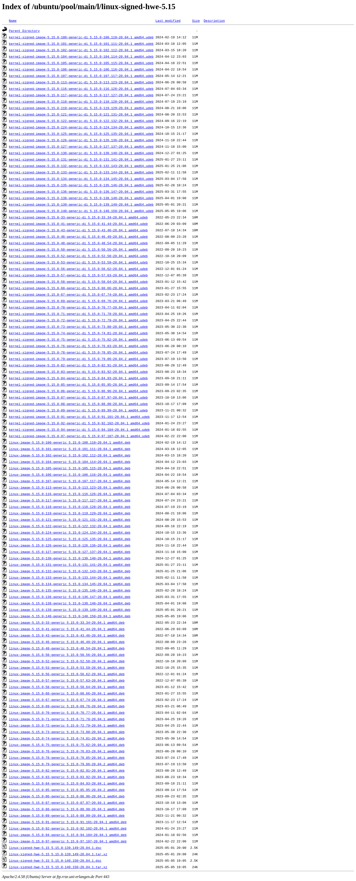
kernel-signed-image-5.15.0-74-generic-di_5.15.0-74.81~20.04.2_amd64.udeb (78, 333)
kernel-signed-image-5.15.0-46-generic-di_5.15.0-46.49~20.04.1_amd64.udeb (78, 236)
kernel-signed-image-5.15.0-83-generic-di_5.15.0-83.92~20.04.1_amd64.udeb (78, 371)
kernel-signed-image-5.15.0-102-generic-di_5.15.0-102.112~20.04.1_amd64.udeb (81, 50)
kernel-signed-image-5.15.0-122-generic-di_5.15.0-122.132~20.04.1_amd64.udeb (81, 121)
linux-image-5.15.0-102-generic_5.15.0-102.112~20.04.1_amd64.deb (69, 455)
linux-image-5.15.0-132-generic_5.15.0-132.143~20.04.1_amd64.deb (69, 571)
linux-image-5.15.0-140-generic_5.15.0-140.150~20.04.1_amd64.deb (69, 616)
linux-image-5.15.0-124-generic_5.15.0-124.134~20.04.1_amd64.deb (69, 532)
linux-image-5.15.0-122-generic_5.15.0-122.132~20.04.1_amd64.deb (69, 526)
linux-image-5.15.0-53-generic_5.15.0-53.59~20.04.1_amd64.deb (67, 667)
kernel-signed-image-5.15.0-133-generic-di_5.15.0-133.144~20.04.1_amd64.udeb (81, 172)
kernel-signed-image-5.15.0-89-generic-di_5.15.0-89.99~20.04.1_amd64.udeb (78, 410)
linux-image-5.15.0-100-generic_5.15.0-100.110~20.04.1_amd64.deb (69, 442)
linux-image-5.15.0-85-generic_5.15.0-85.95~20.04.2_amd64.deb (67, 789)
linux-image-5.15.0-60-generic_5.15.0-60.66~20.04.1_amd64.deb (67, 693)
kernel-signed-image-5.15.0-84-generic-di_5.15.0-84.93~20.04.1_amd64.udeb (78, 378)
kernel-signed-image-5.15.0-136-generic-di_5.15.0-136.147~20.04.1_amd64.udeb (81, 191)
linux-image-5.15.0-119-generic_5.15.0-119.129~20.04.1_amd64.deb (69, 513)
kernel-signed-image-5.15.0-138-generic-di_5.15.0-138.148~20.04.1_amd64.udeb (81, 198)
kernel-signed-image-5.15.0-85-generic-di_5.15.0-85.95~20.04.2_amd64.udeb (78, 384)
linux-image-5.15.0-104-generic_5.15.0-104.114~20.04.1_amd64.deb (69, 461)
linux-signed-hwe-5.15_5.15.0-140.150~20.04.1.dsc (55, 860)
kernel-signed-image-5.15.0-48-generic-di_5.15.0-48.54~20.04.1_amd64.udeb (78, 243)
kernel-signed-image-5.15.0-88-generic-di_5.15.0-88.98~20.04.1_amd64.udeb (78, 404)
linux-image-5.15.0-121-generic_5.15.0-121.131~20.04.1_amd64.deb (69, 519)
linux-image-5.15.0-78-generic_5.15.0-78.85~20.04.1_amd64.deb (67, 757)
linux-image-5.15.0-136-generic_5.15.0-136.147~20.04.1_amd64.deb (69, 597)
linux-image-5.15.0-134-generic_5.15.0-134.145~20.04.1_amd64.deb (69, 584)
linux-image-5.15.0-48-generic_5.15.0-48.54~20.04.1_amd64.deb (67, 648)
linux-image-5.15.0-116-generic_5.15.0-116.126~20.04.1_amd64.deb (69, 494)
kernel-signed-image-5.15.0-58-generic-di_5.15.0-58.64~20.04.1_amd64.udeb (78, 281)
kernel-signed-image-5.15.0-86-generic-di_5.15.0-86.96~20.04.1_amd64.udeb (78, 391)
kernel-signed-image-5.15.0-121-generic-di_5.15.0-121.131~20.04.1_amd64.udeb (81, 114)
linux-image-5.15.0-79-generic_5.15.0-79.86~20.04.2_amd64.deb (67, 764)
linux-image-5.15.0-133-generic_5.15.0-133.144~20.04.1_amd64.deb (69, 577)
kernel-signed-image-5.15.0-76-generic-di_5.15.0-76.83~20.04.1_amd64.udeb (78, 346)
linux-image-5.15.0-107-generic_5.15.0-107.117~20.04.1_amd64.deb (69, 481)
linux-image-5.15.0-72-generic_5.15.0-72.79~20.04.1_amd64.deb (67, 725)
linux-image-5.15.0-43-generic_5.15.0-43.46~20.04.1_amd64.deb (67, 635)
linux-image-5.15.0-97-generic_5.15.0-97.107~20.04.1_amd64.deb (68, 841)
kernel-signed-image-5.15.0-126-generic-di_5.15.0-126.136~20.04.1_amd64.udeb (81, 140)
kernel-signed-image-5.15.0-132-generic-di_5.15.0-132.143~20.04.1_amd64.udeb (81, 166)
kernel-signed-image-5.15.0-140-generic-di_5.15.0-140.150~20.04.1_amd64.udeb (81, 211)
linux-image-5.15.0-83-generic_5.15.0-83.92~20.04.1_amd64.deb (67, 777)
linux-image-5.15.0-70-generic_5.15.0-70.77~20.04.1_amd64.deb (67, 712)
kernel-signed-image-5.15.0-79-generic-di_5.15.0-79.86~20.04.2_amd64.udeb (78, 359)
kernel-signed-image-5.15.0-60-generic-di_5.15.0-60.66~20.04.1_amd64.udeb (78, 288)
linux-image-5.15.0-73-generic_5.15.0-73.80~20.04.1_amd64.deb (67, 732)
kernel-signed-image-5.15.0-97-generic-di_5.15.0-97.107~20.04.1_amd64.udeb (79, 436)
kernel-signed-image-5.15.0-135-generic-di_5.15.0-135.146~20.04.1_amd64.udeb (81, 185)
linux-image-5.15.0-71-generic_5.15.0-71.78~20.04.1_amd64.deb (67, 719)
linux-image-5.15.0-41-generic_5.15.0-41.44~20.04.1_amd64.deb (67, 629)
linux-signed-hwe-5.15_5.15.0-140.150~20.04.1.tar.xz (58, 867)
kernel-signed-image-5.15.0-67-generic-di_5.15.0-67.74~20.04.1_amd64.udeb (78, 294)
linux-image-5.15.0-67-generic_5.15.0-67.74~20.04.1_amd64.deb (67, 699)
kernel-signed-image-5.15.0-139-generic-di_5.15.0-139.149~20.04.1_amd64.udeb (81, 204)
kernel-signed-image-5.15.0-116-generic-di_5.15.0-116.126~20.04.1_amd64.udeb (81, 88)
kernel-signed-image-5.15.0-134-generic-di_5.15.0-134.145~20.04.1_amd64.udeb (81, 178)
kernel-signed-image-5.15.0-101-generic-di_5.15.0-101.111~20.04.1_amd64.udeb (81, 43)
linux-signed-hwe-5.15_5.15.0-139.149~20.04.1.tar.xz (58, 854)
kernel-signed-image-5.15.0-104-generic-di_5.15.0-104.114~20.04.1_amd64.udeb (81, 56)
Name (13, 20)
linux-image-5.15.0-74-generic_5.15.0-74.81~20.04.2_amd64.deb (67, 738)
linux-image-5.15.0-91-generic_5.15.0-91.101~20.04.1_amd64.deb (68, 822)
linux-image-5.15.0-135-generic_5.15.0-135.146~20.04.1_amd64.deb (69, 590)
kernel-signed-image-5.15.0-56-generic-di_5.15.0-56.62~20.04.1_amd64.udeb (78, 268)
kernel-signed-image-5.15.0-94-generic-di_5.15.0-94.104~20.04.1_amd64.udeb (79, 429)
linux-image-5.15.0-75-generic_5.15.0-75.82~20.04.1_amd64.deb (67, 744)
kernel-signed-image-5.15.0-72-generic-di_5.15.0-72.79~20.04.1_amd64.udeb (78, 320)
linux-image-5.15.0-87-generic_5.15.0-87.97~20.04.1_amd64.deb (67, 802)
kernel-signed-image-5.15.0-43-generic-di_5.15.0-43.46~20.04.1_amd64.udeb (78, 230)
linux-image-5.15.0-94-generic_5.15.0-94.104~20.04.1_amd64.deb (68, 835)
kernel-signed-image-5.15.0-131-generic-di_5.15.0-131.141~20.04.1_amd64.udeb (81, 159)
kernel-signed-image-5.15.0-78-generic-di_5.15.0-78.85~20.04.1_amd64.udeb (78, 352)
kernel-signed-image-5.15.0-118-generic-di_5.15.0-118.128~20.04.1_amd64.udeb (81, 101)
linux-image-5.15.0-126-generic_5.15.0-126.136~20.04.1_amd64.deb (69, 545)
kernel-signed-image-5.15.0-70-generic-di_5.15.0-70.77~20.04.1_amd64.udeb (78, 307)
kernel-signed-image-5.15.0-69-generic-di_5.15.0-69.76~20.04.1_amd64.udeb (78, 301)
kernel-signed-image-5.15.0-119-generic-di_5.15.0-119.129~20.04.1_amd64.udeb (81, 108)
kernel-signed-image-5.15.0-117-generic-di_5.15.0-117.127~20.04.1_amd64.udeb (81, 95)
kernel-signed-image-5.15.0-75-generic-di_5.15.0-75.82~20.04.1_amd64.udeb (78, 339)
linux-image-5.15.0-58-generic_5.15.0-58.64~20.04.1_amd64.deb (67, 687)
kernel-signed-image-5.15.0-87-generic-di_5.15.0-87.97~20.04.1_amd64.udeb (78, 397)
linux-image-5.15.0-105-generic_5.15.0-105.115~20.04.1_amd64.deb (69, 468)
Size (196, 20)
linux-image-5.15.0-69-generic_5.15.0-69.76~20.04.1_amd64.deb (67, 706)
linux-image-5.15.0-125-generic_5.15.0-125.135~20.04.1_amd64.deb (69, 539)
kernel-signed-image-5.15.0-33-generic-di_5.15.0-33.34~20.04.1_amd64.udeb (78, 217)
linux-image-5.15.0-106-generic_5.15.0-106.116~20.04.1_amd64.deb (69, 474)
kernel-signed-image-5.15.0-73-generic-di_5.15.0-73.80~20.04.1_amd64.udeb (78, 326)
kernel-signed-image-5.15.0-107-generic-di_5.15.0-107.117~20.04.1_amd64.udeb (81, 75)
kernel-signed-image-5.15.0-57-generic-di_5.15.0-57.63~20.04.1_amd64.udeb (78, 275)
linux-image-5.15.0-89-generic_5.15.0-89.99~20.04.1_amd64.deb (67, 815)
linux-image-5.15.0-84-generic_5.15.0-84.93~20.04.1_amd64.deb (67, 783)
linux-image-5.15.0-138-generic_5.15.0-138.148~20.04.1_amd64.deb (69, 603)
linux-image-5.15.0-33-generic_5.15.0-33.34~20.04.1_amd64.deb (67, 622)
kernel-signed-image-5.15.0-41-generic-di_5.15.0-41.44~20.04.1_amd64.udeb (78, 223)
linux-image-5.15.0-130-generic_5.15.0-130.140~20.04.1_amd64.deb (69, 558)
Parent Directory (24, 30)
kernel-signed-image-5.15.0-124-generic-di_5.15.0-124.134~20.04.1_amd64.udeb (81, 127)
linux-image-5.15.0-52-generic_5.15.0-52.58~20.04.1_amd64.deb (67, 661)
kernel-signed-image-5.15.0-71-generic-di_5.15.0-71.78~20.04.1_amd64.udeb (78, 313)
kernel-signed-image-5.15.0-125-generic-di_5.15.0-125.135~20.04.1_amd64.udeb (81, 133)
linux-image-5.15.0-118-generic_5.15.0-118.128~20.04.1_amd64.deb (69, 506)
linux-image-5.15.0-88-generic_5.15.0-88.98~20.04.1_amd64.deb (67, 809)
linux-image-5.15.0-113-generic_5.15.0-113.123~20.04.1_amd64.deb (69, 487)
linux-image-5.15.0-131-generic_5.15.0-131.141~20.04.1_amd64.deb (69, 564)
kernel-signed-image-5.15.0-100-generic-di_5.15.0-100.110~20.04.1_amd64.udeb (81, 37)
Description (214, 20)
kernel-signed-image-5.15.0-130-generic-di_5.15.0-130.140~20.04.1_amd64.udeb (81, 153)
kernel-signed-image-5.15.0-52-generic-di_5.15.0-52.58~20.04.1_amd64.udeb (78, 256)
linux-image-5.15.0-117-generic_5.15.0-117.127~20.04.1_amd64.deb (69, 500)
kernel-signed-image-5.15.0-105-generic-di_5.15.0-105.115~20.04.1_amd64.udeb (81, 63)
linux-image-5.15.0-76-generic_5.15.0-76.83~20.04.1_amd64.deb (67, 751)
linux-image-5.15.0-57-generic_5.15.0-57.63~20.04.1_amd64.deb (67, 680)
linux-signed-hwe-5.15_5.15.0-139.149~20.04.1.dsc (55, 847)
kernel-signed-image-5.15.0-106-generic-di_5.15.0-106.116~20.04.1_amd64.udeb (81, 69)
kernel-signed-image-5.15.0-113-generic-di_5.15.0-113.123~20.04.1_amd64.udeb (81, 82)
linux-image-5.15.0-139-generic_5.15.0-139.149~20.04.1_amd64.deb (69, 609)
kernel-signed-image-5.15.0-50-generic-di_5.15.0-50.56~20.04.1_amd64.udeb (78, 249)
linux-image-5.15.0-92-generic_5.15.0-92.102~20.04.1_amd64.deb (68, 828)
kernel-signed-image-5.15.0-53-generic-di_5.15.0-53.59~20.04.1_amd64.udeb (78, 262)
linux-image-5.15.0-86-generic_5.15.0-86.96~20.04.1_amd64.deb (67, 796)
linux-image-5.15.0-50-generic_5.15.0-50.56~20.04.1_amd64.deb (67, 654)
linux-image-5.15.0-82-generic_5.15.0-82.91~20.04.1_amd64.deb (67, 770)
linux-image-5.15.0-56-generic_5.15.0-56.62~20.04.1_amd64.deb (67, 674)
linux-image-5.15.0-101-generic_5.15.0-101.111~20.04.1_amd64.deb (69, 449)
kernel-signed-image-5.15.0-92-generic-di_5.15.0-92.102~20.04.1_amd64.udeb (79, 423)
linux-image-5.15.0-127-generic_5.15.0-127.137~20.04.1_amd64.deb (69, 551)
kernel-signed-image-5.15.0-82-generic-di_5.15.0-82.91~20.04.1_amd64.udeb (78, 365)
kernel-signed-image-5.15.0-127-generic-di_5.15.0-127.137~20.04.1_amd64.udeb (81, 146)
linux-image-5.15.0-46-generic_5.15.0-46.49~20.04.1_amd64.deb (67, 642)
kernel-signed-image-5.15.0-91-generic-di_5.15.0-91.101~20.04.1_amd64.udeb (79, 416)
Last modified (168, 20)
